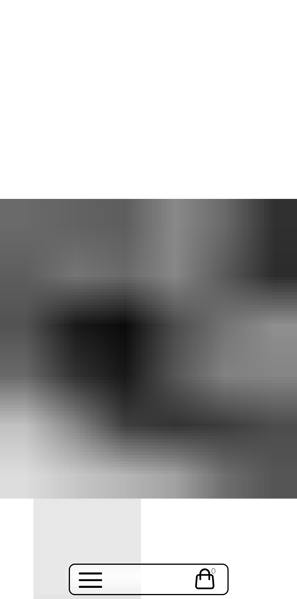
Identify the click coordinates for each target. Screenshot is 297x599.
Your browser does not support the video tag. (148, 70)
